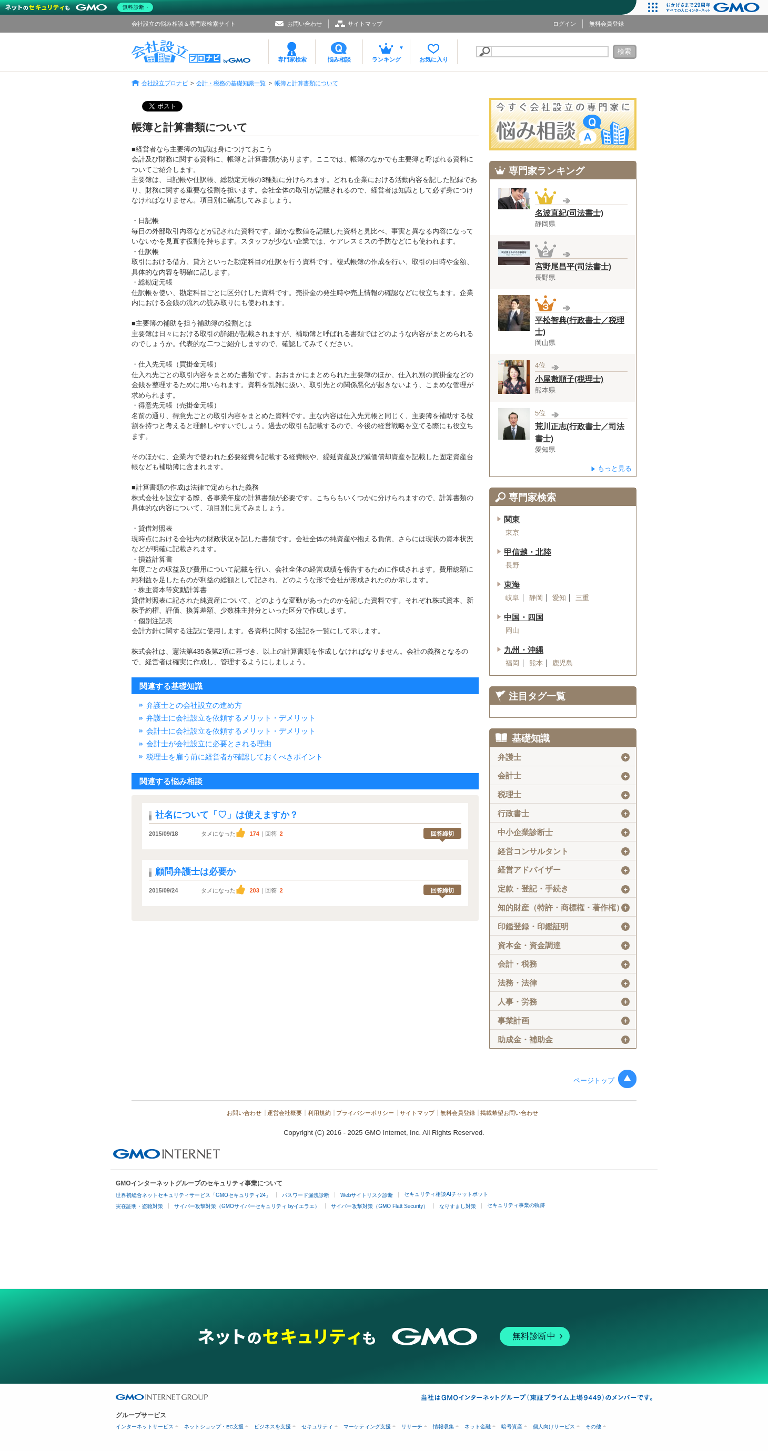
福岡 (512, 663)
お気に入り (433, 59)
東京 (512, 532)
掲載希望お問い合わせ (509, 1113)
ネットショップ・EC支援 (214, 1426)
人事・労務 (564, 1002)
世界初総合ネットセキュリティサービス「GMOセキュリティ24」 (193, 1195)
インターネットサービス (145, 1426)
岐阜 (512, 598)
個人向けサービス (554, 1426)
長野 (512, 565)
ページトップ (593, 1080)
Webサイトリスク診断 (366, 1195)
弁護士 (564, 757)
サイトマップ (365, 24)
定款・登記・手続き (564, 889)
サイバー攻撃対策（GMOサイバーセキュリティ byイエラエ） (247, 1206)
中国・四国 (523, 617)
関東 (512, 519)
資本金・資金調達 (564, 945)
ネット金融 (477, 1426)
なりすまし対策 (457, 1206)
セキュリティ (317, 1426)
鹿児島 (562, 663)
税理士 (564, 794)
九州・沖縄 (523, 650)
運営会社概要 (284, 1113)
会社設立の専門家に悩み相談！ (562, 124)
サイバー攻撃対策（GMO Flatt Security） (379, 1206)
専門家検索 (292, 59)
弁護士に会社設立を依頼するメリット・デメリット (231, 718)
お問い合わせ (304, 24)
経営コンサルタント (564, 851)
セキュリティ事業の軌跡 (516, 1205)
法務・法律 (564, 983)
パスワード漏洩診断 (305, 1195)
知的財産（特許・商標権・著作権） (564, 908)
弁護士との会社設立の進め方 (194, 705)
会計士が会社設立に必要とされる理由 (208, 743)
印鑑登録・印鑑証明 (564, 926)
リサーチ (411, 1426)
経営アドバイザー (564, 870)
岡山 (512, 630)
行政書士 (564, 813)
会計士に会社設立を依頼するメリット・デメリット (231, 731)
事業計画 (564, 1021)
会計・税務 (564, 964)
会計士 (564, 776)
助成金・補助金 (564, 1040)
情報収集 (443, 1426)
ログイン (564, 24)
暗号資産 (511, 1426)
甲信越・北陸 (527, 552)
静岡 (536, 598)
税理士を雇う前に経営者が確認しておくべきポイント (234, 757)
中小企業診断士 (564, 832)
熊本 (536, 663)
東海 (512, 585)
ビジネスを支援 (272, 1426)
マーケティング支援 (367, 1426)
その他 (593, 1426)
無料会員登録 (606, 24)
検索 (624, 51)
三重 (582, 598)
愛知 (559, 598)
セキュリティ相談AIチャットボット (446, 1194)
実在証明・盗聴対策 (139, 1206)
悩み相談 (339, 59)
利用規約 (319, 1113)
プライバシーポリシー (365, 1113)
